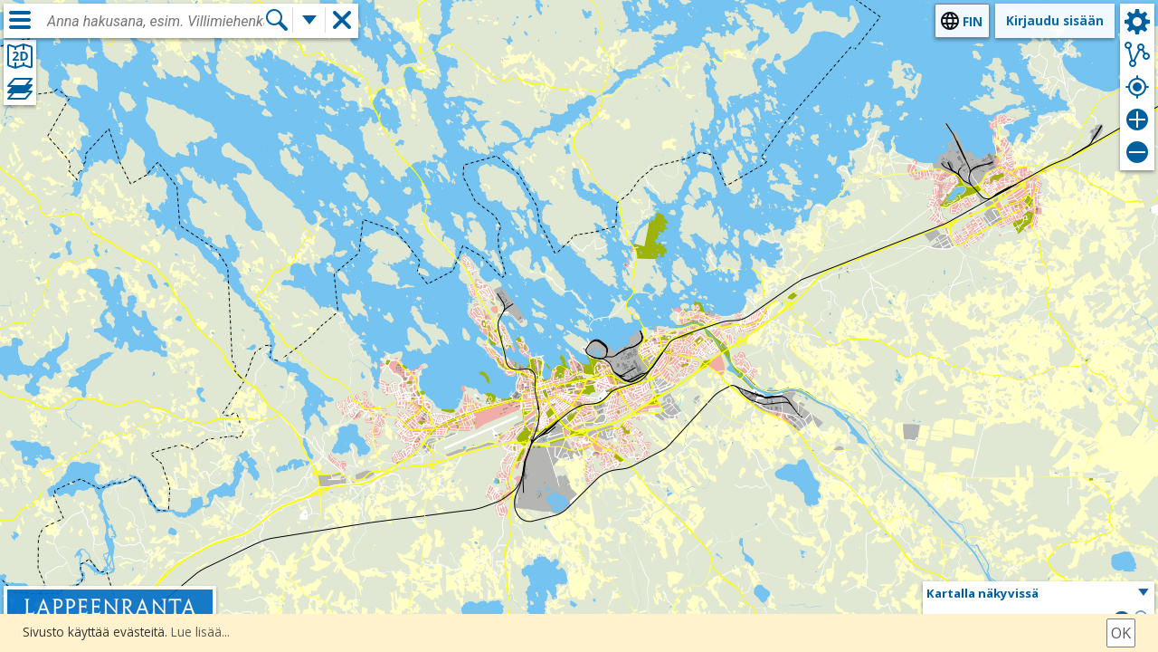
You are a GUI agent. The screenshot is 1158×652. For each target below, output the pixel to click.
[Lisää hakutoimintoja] (309, 20)
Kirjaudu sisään (1055, 20)
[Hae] (276, 20)
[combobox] (155, 22)
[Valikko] (19, 19)
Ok (1121, 633)
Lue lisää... (200, 631)
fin (972, 21)
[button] (1038, 594)
